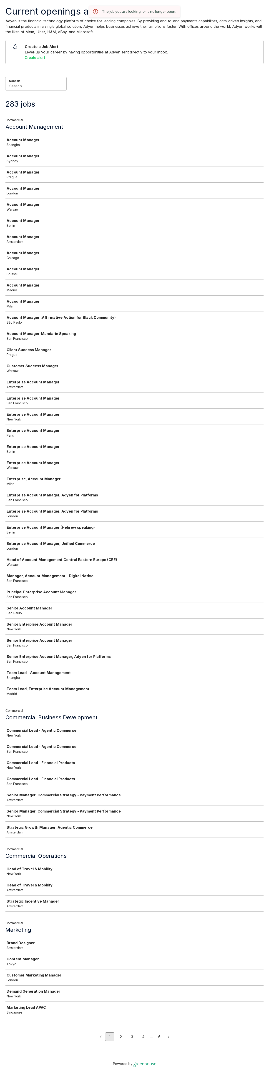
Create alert (35, 57)
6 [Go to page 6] (159, 1036)
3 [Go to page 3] (132, 1036)
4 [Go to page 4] (143, 1036)
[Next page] (168, 1037)
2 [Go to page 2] (121, 1036)
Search (14, 81)
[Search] (35, 87)
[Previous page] (100, 1037)
